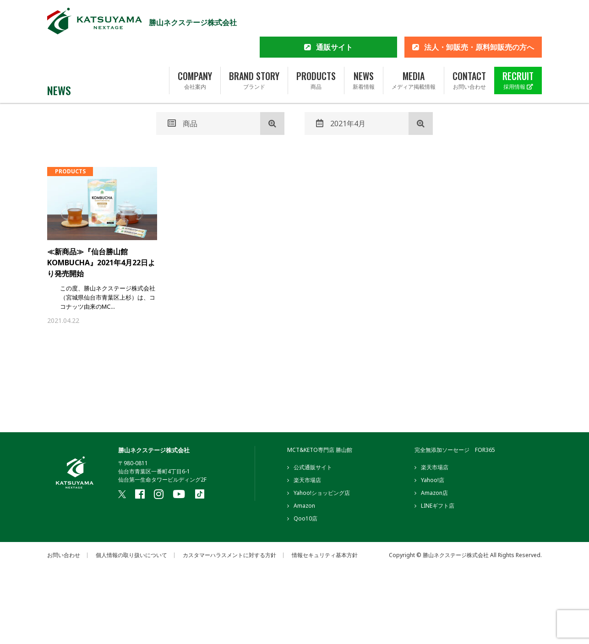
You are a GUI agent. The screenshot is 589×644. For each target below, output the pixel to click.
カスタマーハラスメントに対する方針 (229, 556)
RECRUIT (518, 52)
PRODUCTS (316, 52)
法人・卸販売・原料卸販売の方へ (479, 18)
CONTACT (469, 52)
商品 (182, 123)
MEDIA (414, 52)
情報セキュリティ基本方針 (325, 556)
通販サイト (334, 18)
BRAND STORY (254, 52)
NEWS (364, 52)
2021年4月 (340, 123)
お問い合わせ (63, 556)
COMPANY (195, 52)
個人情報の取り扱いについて (131, 556)
